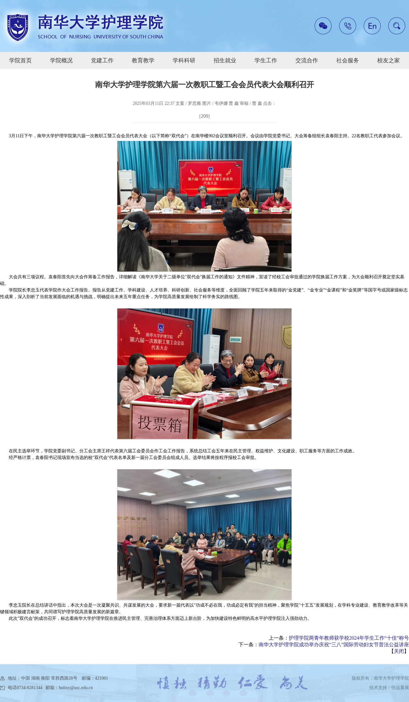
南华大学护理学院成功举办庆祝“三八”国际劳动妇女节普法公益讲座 (334, 644)
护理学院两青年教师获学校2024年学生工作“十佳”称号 (349, 638)
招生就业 (225, 60)
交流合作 (306, 60)
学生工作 (266, 60)
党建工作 (102, 60)
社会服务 (347, 60)
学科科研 (184, 60)
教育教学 (143, 60)
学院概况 (61, 60)
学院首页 (20, 60)
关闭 (399, 651)
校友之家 (388, 60)
